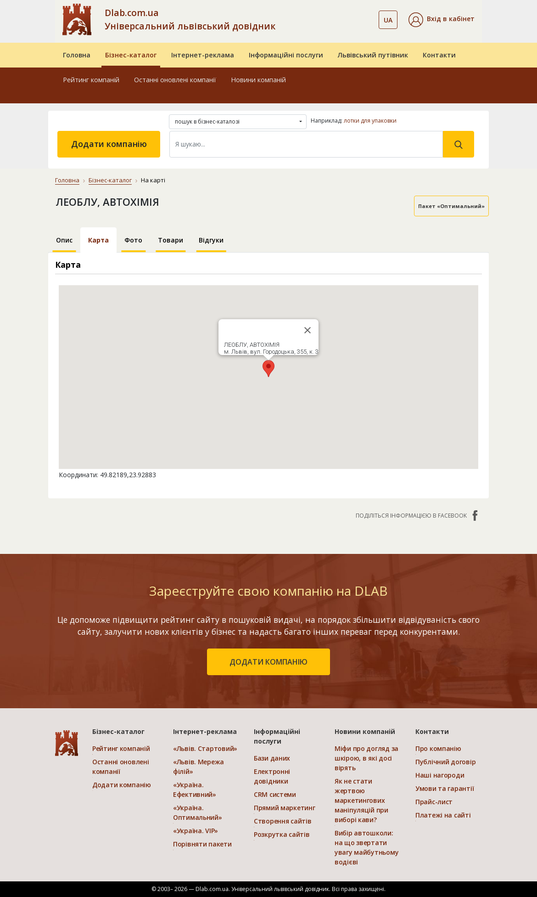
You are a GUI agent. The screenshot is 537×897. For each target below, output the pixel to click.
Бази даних (272, 758)
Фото (133, 240)
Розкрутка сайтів (282, 834)
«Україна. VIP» (195, 830)
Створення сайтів (283, 821)
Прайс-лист (434, 801)
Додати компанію (109, 143)
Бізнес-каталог (131, 55)
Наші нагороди (439, 775)
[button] (441, 20)
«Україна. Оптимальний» (197, 812)
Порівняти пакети (202, 844)
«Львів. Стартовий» (205, 748)
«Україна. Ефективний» (194, 789)
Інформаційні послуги (286, 55)
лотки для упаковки (370, 120)
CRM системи (275, 794)
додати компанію (268, 662)
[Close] (307, 330)
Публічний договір (445, 761)
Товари (170, 240)
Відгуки (211, 240)
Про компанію (438, 748)
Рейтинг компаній (91, 79)
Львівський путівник (373, 55)
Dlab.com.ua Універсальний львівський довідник (190, 19)
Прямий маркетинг (284, 807)
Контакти (439, 55)
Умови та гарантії (444, 788)
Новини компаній (258, 79)
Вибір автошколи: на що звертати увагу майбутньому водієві (366, 847)
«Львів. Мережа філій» (198, 766)
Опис (64, 240)
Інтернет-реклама (202, 55)
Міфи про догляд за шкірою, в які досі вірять (366, 758)
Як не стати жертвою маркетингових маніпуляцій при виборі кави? (361, 800)
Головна (76, 55)
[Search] (306, 144)
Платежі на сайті (443, 815)
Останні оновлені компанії (175, 79)
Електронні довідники (272, 776)
